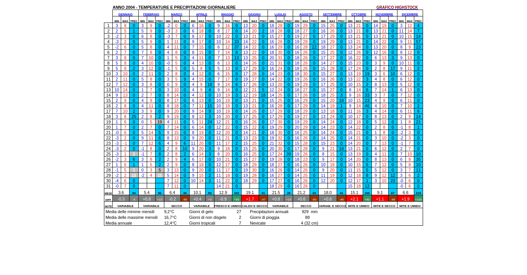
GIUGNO (254, 14)
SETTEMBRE (332, 14)
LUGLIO (280, 14)
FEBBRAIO (151, 14)
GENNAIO (125, 14)
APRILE (201, 14)
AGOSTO (306, 14)
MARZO (176, 14)
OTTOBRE (358, 14)
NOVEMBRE (384, 14)
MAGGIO (227, 14)
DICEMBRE (410, 14)
